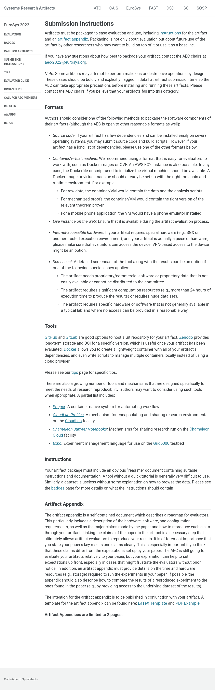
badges (78, 505)
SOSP (202, 8)
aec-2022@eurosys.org (65, 68)
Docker (88, 365)
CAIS (113, 8)
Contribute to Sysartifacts (21, 679)
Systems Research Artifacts (29, 8)
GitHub (51, 352)
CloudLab (73, 437)
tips (75, 388)
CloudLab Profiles (68, 431)
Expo (57, 460)
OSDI (170, 8)
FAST (153, 8)
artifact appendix (87, 39)
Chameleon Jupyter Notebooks (80, 445)
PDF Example (190, 629)
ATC (97, 8)
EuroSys (133, 8)
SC (186, 8)
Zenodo (189, 352)
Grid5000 (161, 460)
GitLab (72, 352)
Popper (59, 423)
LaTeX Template (155, 629)
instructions (173, 33)
